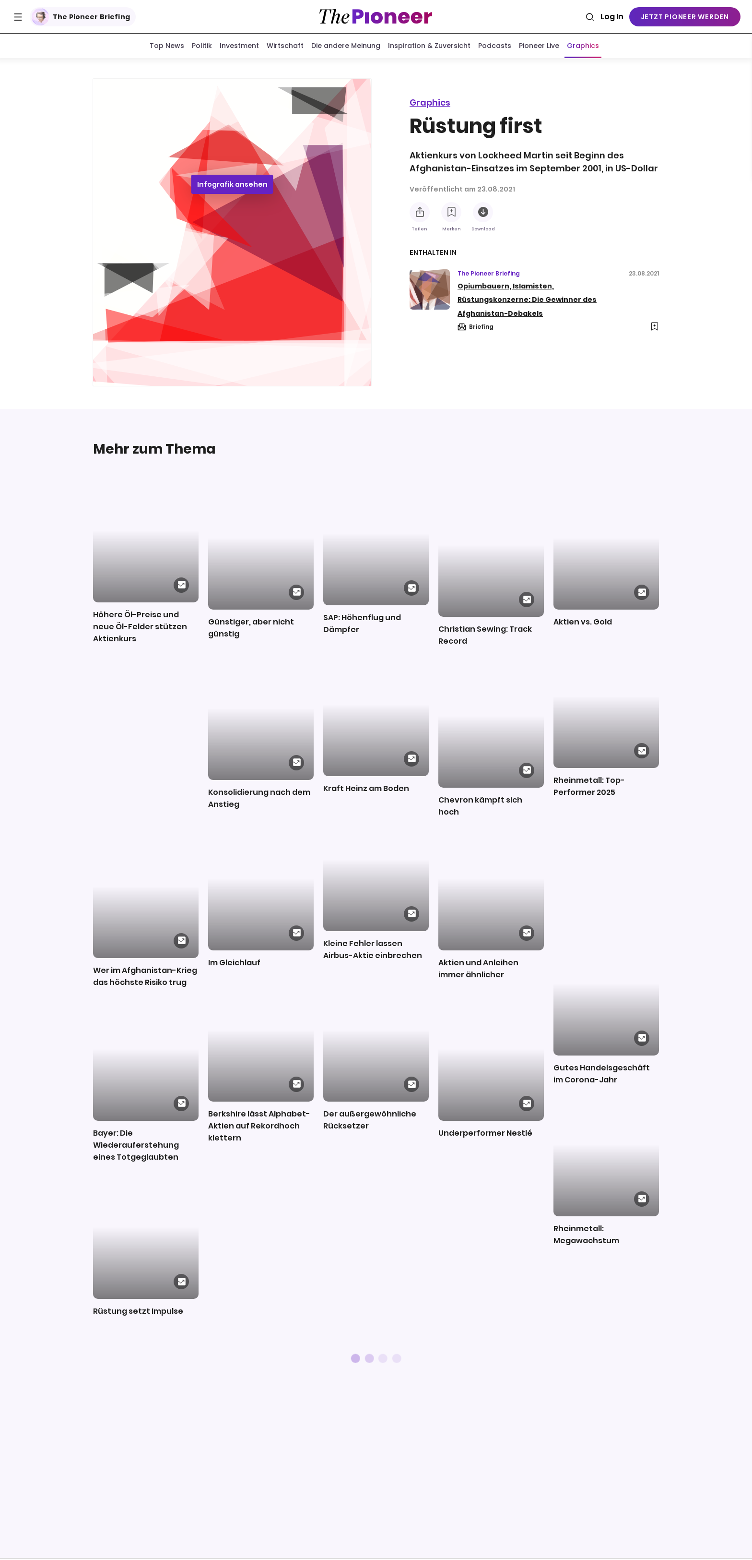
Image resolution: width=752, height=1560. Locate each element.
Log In (611, 16)
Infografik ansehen (232, 186)
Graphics (430, 102)
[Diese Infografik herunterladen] (483, 212)
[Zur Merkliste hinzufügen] (451, 212)
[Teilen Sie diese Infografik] (420, 212)
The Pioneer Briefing (81, 16)
